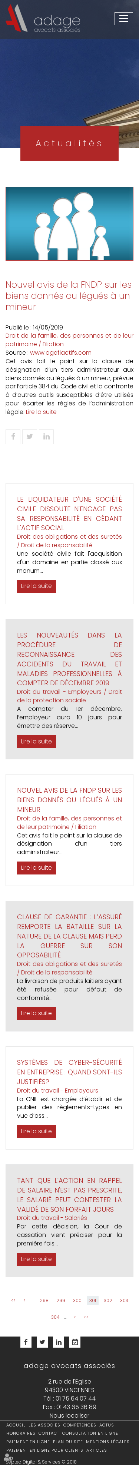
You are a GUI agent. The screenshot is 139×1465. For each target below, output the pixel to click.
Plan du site (68, 1442)
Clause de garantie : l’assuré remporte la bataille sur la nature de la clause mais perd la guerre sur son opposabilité (69, 936)
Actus (106, 1425)
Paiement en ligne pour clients (44, 1450)
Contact (49, 1433)
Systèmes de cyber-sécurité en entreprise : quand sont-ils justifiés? (69, 1072)
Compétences (79, 1425)
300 (77, 1300)
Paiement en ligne (28, 1442)
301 (92, 1300)
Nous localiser (69, 1415)
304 (55, 1317)
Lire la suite (41, 412)
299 (60, 1300)
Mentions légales (108, 1442)
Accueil (16, 1425)
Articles (96, 1450)
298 (44, 1300)
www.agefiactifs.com (61, 352)
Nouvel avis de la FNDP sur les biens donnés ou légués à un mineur (69, 800)
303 (124, 1300)
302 (108, 1300)
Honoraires (21, 1433)
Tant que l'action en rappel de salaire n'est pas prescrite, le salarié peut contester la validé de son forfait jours (69, 1195)
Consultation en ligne (90, 1433)
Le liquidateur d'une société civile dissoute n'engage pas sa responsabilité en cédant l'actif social (69, 514)
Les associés (44, 1425)
